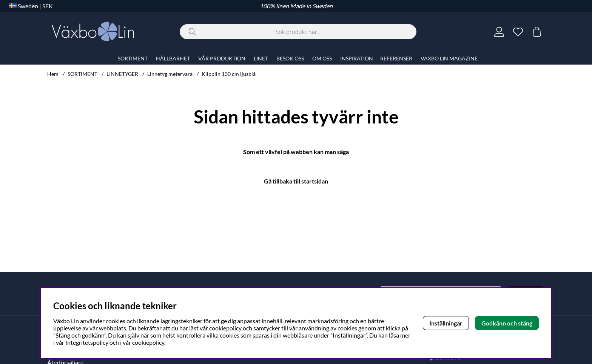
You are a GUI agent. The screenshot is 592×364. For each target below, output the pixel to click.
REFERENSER (396, 58)
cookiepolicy (148, 342)
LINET (261, 58)
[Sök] (298, 31)
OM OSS (322, 58)
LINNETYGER (122, 74)
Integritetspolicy (86, 342)
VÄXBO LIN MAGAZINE (449, 58)
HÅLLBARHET (173, 58)
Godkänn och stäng (506, 323)
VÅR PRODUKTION (221, 58)
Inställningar (445, 323)
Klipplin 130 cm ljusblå (229, 74)
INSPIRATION (356, 58)
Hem (53, 74)
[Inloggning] (499, 32)
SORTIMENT (82, 74)
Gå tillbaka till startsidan (296, 181)
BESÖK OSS (290, 58)
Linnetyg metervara (170, 74)
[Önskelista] (518, 32)
